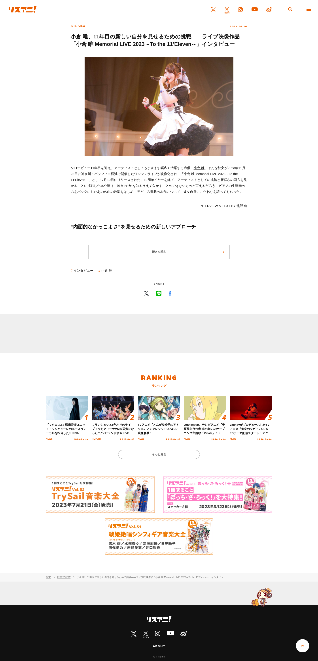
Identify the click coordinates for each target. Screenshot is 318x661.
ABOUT (159, 646)
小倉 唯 (199, 168)
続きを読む (159, 251)
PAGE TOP (302, 645)
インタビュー (83, 270)
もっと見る (159, 454)
